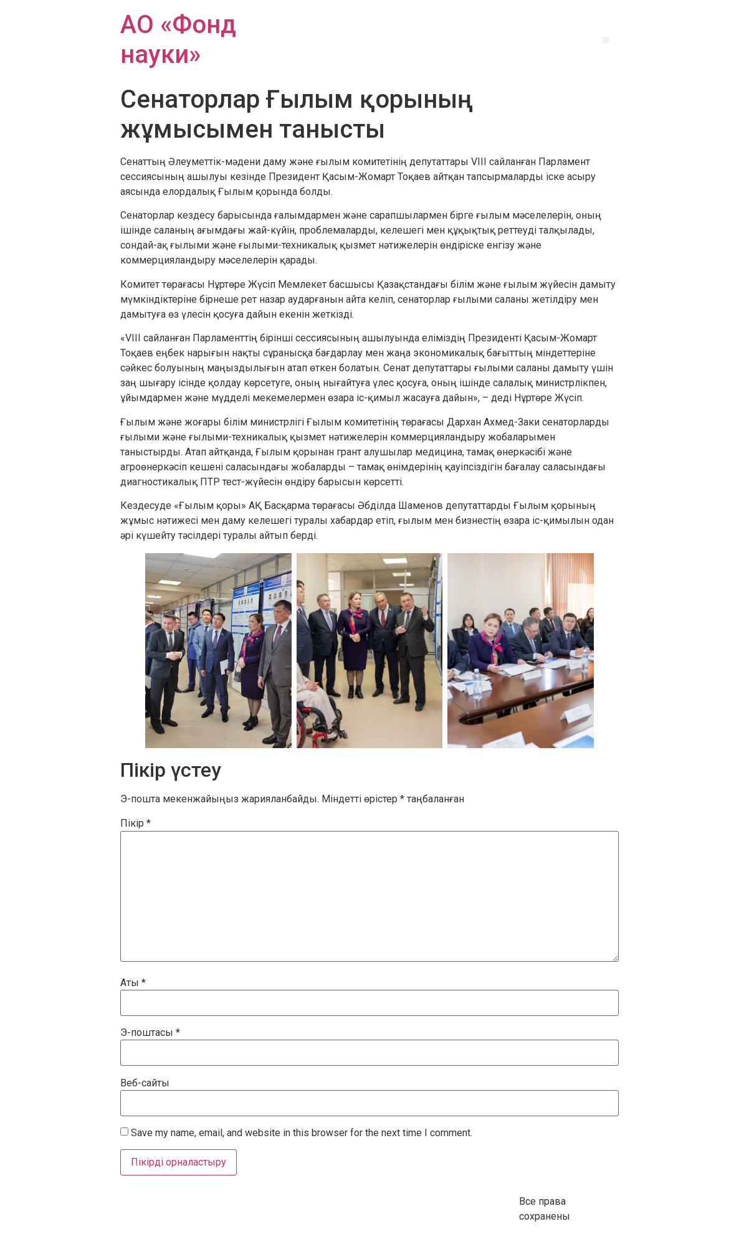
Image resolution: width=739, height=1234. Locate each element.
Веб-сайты (144, 1083)
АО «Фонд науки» (178, 39)
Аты (133, 983)
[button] (606, 40)
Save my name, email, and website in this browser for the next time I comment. (301, 1133)
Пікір (135, 823)
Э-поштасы (150, 1033)
